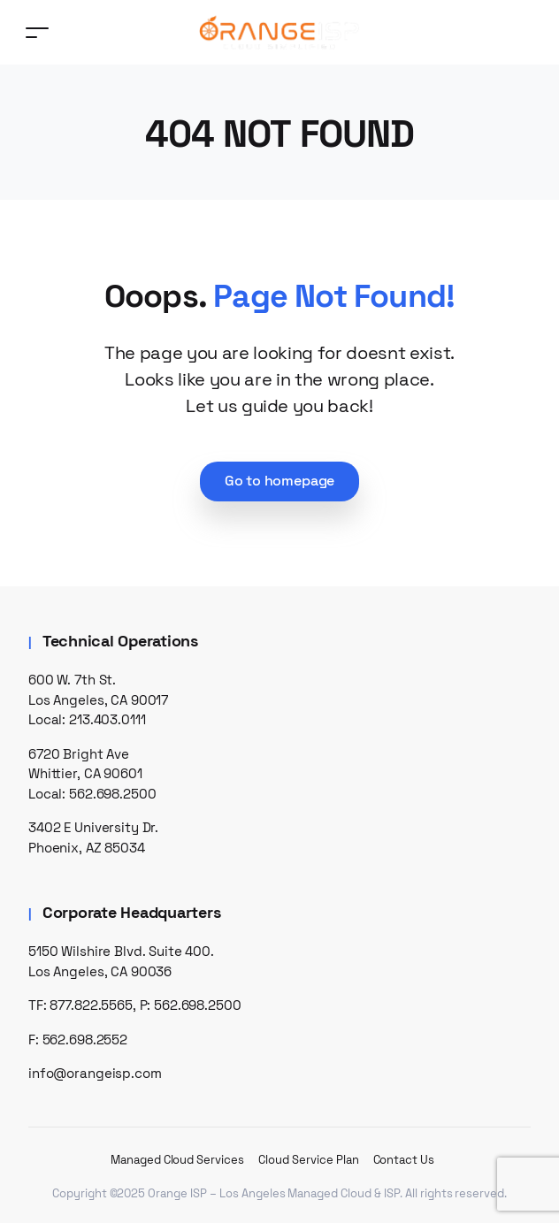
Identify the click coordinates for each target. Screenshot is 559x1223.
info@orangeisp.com (95, 1073)
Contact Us (404, 1159)
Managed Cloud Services (177, 1159)
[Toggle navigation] (37, 32)
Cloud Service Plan (308, 1159)
